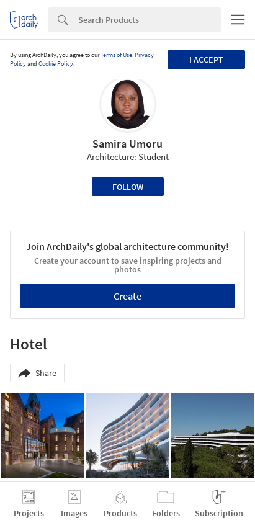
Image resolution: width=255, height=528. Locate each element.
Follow (127, 186)
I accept (206, 59)
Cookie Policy (55, 64)
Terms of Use (116, 55)
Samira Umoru (127, 143)
